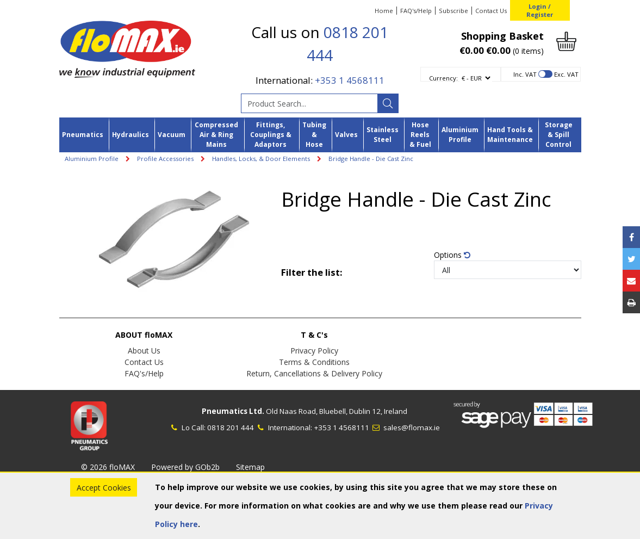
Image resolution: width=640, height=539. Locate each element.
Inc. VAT (525, 74)
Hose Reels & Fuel (420, 135)
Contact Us (491, 11)
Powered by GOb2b (185, 467)
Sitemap (250, 467)
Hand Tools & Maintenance (510, 134)
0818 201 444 (230, 427)
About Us (144, 350)
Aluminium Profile (460, 134)
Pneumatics (82, 134)
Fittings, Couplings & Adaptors (270, 135)
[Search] (387, 103)
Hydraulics (130, 134)
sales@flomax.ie (405, 427)
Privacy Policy (314, 350)
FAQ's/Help (416, 11)
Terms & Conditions (314, 362)
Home (384, 11)
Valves (346, 134)
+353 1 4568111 (349, 80)
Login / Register (539, 10)
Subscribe (453, 11)
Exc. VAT (566, 74)
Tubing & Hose (314, 135)
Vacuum (171, 134)
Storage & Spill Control (559, 135)
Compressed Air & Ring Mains (216, 135)
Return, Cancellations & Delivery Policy (314, 373)
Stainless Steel (382, 134)
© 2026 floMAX (108, 467)
